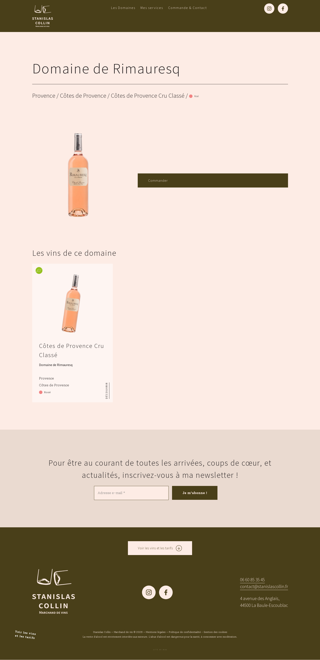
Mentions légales (156, 632)
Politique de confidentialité (185, 632)
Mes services (151, 8)
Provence (43, 95)
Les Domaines (123, 8)
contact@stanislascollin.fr (264, 587)
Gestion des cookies (215, 632)
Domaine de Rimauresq (106, 68)
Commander (158, 180)
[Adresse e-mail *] (131, 493)
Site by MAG (160, 650)
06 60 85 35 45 (252, 580)
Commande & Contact (187, 8)
